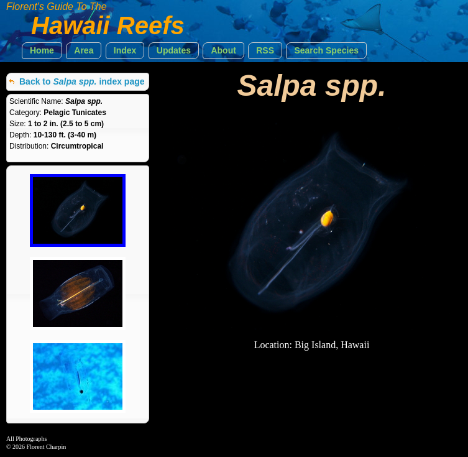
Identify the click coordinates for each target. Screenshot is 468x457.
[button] (42, 50)
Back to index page (82, 81)
